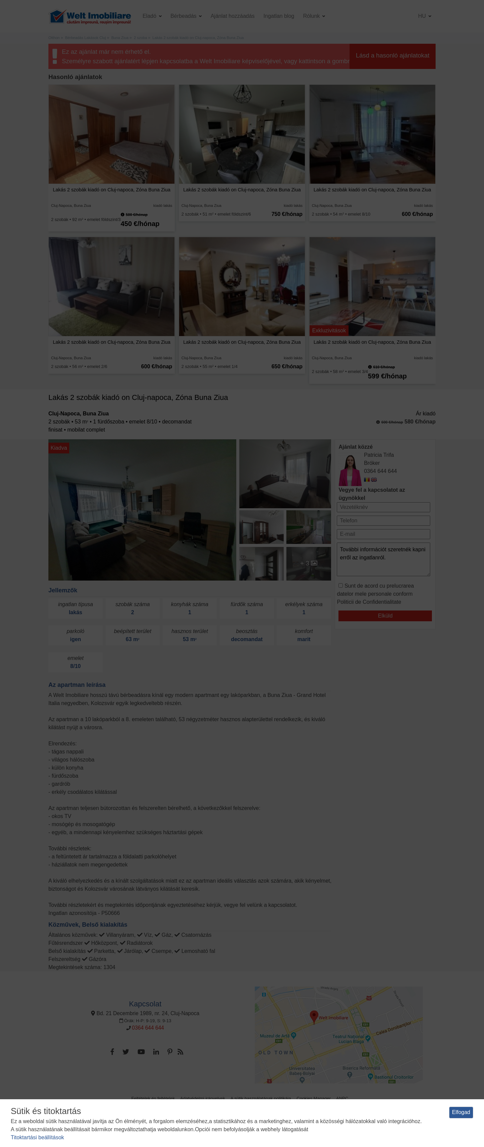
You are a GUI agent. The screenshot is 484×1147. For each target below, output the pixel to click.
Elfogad (461, 1112)
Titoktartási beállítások (37, 1137)
